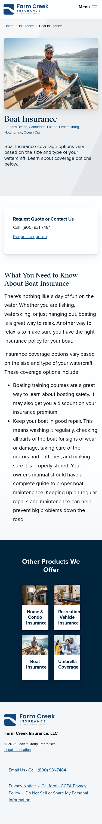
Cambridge (37, 127)
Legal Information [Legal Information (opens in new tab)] (17, 750)
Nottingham (13, 132)
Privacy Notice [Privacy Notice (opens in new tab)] (22, 786)
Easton (52, 127)
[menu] (94, 7)
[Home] (29, 719)
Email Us (17, 770)
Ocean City (32, 132)
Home (9, 26)
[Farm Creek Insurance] (26, 9)
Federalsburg (69, 127)
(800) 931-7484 (52, 770)
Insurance (26, 26)
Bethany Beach (15, 127)
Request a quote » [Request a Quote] (30, 236)
